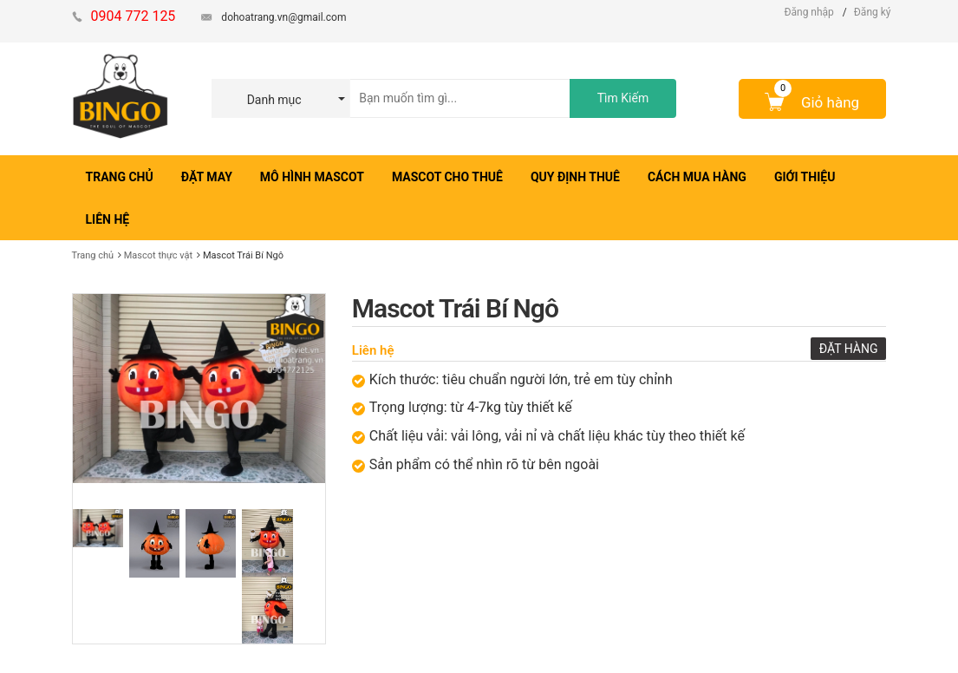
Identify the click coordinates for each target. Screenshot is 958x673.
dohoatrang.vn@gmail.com (283, 17)
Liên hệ (373, 350)
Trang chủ (93, 255)
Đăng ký (872, 12)
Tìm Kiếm (622, 98)
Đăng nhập (808, 12)
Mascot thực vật (158, 255)
